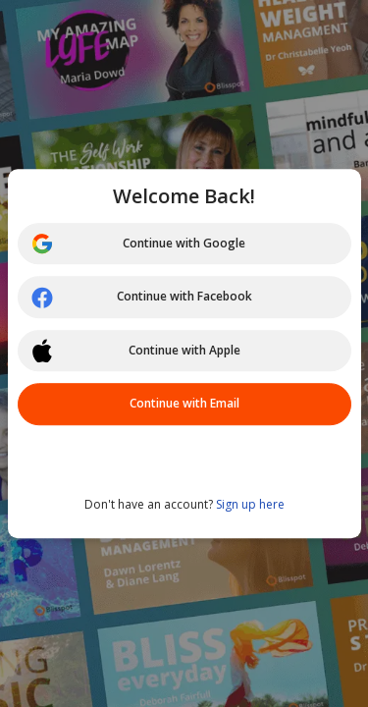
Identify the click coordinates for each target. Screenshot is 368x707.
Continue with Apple (135, 350)
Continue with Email (184, 403)
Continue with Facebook (141, 297)
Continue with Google (138, 243)
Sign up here (250, 504)
